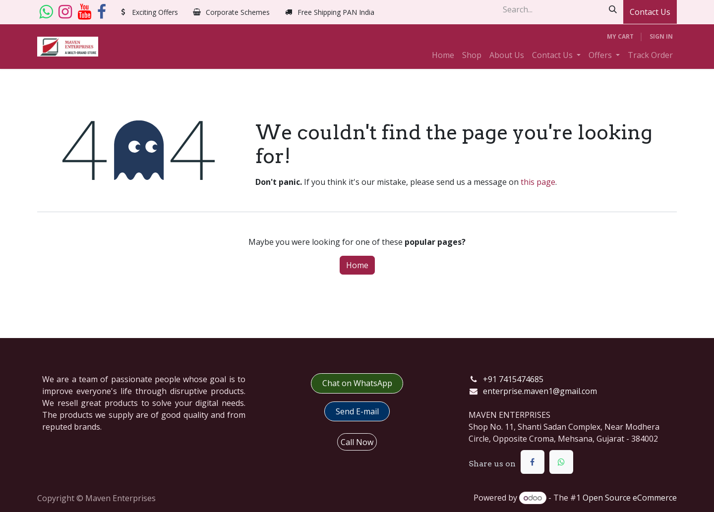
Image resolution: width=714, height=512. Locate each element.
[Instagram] (65, 12)
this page (538, 181)
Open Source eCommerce (630, 497)
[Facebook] (101, 12)
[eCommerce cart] (620, 36)
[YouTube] (84, 12)
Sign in (661, 36)
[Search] (612, 9)
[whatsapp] (46, 12)
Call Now (357, 442)
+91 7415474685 (513, 379)
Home (357, 265)
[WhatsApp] (561, 462)
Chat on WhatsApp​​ (357, 383)
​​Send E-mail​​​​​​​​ (357, 411)
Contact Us (650, 11)
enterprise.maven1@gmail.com (540, 391)
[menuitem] (443, 55)
